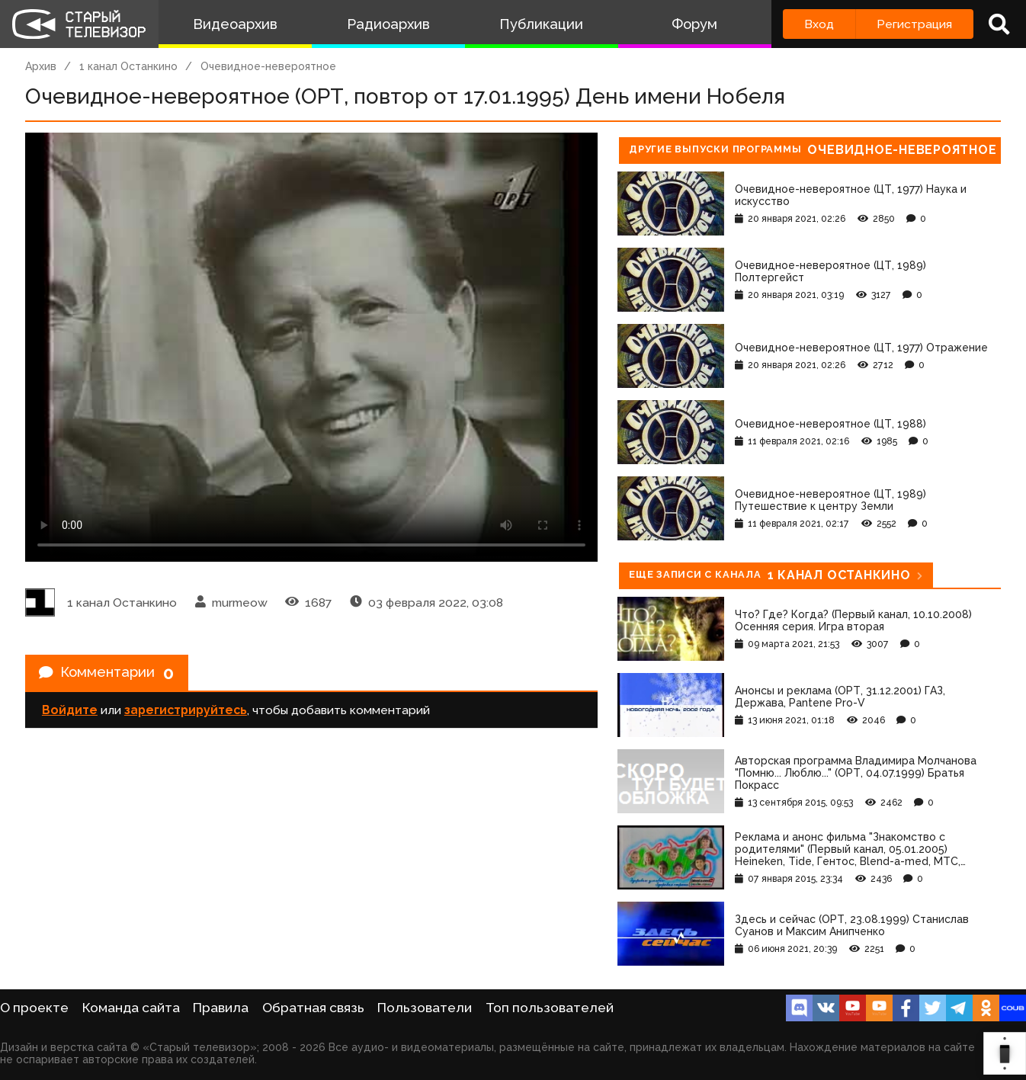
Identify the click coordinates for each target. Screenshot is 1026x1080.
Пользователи (424, 1007)
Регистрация (914, 24)
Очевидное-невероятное (268, 66)
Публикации (541, 24)
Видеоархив (235, 24)
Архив (40, 66)
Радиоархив (388, 24)
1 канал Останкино (128, 66)
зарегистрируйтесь (185, 714)
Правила (220, 1007)
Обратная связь (313, 1007)
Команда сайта (131, 1007)
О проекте (34, 1007)
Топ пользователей (550, 1007)
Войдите (70, 714)
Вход (819, 24)
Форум (694, 24)
